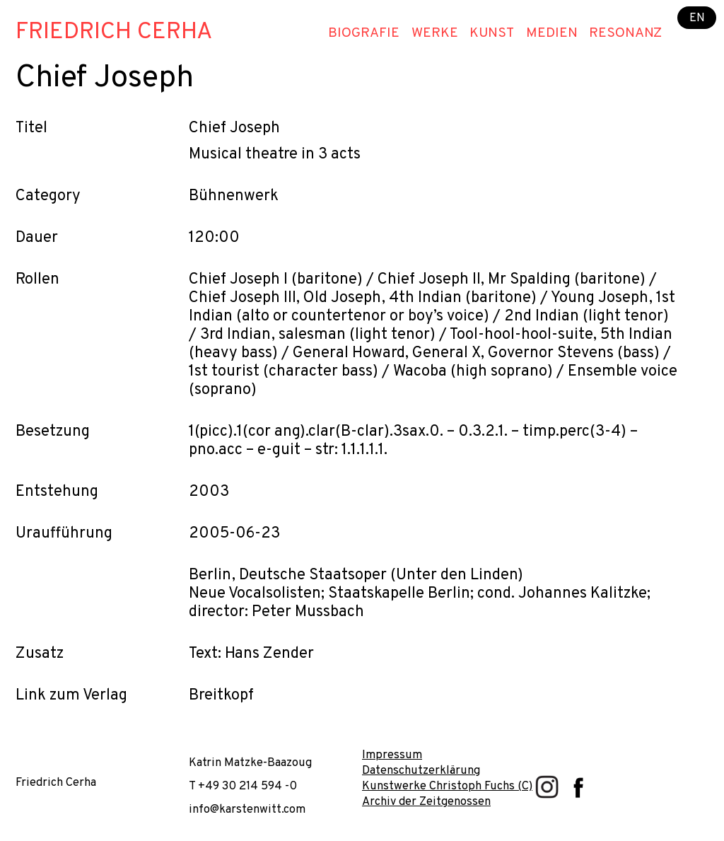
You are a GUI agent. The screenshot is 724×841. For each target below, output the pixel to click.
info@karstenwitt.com (247, 809)
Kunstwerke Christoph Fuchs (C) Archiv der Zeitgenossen (447, 794)
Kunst (491, 33)
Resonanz (625, 33)
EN (697, 17)
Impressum (392, 755)
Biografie (363, 33)
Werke (434, 33)
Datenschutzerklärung (421, 770)
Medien (552, 33)
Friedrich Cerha (114, 32)
